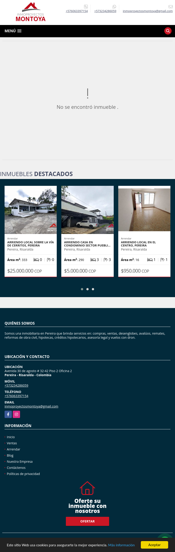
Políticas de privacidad (23, 474)
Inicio (11, 437)
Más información (121, 545)
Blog (10, 455)
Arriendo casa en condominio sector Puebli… (87, 244)
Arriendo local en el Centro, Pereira (138, 244)
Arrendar (13, 449)
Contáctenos (16, 467)
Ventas (12, 443)
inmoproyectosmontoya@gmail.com (31, 406)
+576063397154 (77, 11)
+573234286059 (105, 11)
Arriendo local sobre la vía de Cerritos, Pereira (30, 244)
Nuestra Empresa (20, 461)
